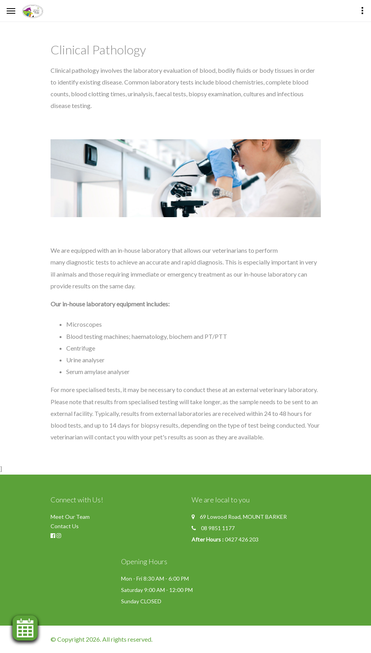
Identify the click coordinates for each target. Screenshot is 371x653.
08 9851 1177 (218, 528)
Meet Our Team (70, 516)
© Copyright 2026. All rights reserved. (101, 639)
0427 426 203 (242, 539)
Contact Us (65, 526)
